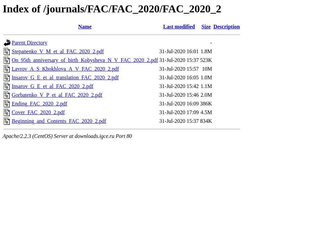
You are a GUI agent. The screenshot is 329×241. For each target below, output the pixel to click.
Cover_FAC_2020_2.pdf (38, 112)
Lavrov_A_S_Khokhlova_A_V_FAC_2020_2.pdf (65, 69)
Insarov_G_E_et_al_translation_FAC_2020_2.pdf (65, 77)
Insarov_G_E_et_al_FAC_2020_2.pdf (52, 86)
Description (226, 26)
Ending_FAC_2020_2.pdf (39, 103)
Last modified (179, 26)
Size (206, 26)
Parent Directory (29, 43)
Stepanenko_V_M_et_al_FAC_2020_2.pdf (58, 51)
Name (84, 26)
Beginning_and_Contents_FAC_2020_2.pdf (59, 121)
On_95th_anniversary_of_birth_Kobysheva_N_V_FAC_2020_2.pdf (85, 60)
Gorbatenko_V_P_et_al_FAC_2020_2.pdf (57, 95)
